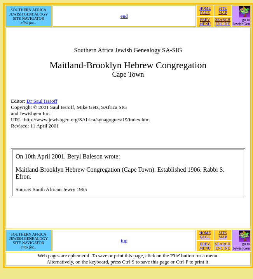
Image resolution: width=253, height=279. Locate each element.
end (124, 16)
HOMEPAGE (205, 10)
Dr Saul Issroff (41, 101)
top (124, 240)
